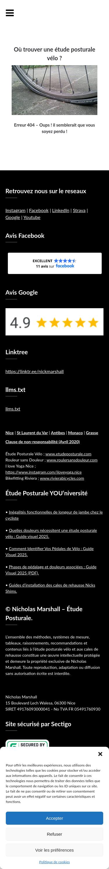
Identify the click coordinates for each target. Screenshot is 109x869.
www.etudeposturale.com (68, 453)
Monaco (75, 432)
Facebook (39, 210)
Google (13, 217)
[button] (100, 754)
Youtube (32, 217)
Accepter (54, 818)
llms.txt (13, 408)
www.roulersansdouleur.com (72, 459)
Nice (10, 432)
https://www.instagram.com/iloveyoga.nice (44, 472)
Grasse (92, 432)
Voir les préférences (54, 850)
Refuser (54, 834)
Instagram (16, 210)
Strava (79, 210)
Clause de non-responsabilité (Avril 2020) (43, 441)
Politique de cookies (54, 862)
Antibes (58, 432)
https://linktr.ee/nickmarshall (35, 371)
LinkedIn (60, 210)
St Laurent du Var (32, 432)
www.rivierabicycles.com (62, 478)
